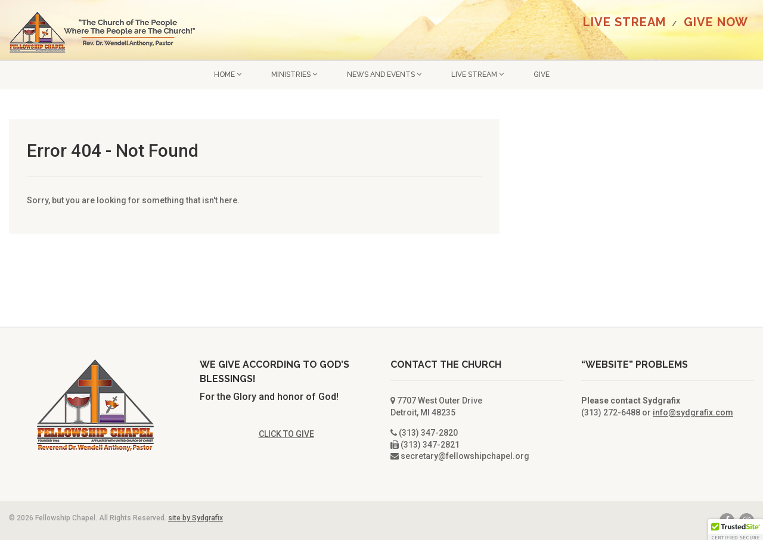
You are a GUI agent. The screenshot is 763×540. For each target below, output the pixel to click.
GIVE (542, 74)
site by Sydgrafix (195, 518)
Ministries (294, 74)
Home (227, 74)
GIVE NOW (716, 22)
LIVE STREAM (624, 22)
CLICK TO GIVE (286, 434)
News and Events (384, 74)
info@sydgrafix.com (693, 412)
